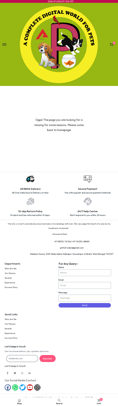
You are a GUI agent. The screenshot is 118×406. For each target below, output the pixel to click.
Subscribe (47, 358)
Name (61, 267)
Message (62, 292)
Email (61, 279)
